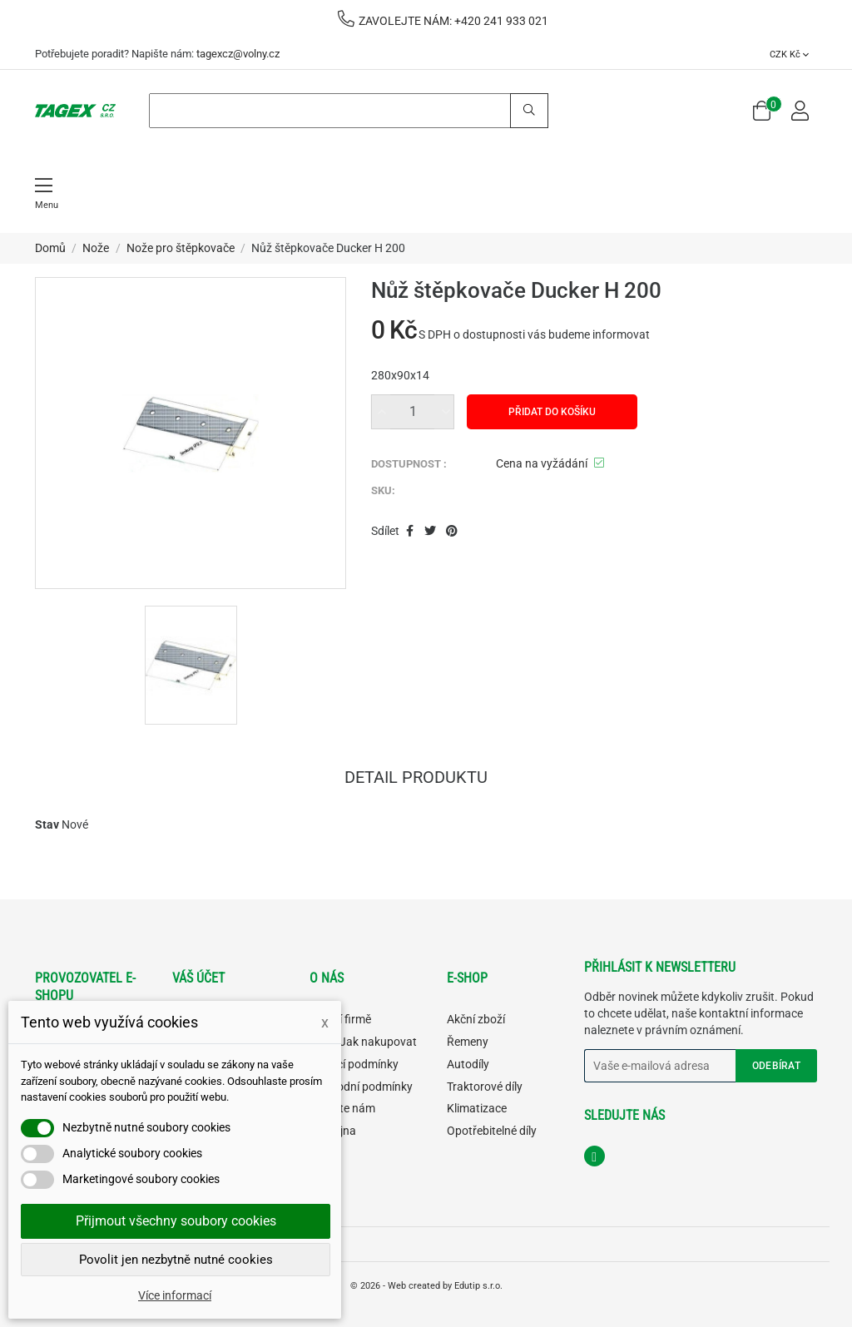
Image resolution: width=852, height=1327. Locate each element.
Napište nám (342, 1108)
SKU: (383, 490)
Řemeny (467, 1041)
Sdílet (410, 531)
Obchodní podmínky (361, 1086)
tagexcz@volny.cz (238, 53)
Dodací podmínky (354, 1064)
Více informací (174, 1295)
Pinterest (452, 531)
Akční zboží (476, 1019)
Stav (47, 824)
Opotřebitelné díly (492, 1130)
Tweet (430, 531)
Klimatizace (477, 1108)
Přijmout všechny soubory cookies (176, 1221)
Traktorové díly (485, 1086)
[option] (191, 665)
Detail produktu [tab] (416, 778)
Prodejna (333, 1130)
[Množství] (412, 411)
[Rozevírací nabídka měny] (789, 54)
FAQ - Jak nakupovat (363, 1041)
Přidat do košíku (552, 412)
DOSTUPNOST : (409, 464)
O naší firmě (340, 1019)
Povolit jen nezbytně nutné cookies (176, 1259)
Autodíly (468, 1064)
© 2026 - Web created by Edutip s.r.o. (426, 1285)
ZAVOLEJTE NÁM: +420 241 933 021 (443, 20)
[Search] (348, 110)
